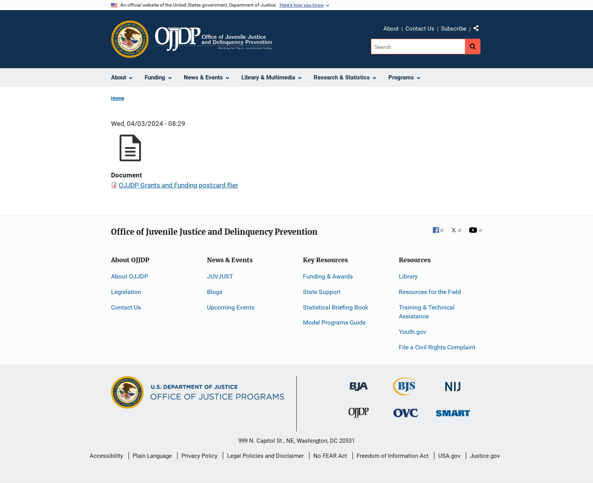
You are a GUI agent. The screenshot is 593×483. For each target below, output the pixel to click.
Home (117, 98)
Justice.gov (485, 455)
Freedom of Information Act (393, 455)
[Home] (213, 39)
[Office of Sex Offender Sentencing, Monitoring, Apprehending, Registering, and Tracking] (453, 411)
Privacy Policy (199, 455)
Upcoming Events (231, 307)
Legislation (126, 292)
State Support (321, 292)
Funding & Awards (328, 276)
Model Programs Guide (334, 322)
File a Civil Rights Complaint (437, 347)
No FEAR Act (330, 455)
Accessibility (106, 455)
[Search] (418, 46)
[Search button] (472, 46)
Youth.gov (412, 331)
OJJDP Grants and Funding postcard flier (178, 185)
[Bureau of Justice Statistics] (405, 392)
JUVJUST (220, 276)
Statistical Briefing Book (335, 307)
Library (408, 276)
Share (478, 30)
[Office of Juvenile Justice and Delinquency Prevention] (359, 414)
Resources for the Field (430, 292)
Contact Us (419, 28)
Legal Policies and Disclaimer (265, 455)
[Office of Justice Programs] (130, 39)
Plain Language (152, 455)
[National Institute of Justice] (453, 383)
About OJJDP (129, 276)
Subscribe (454, 28)
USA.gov (449, 455)
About (391, 28)
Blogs (214, 292)
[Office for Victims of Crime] (405, 412)
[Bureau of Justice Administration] (359, 383)
